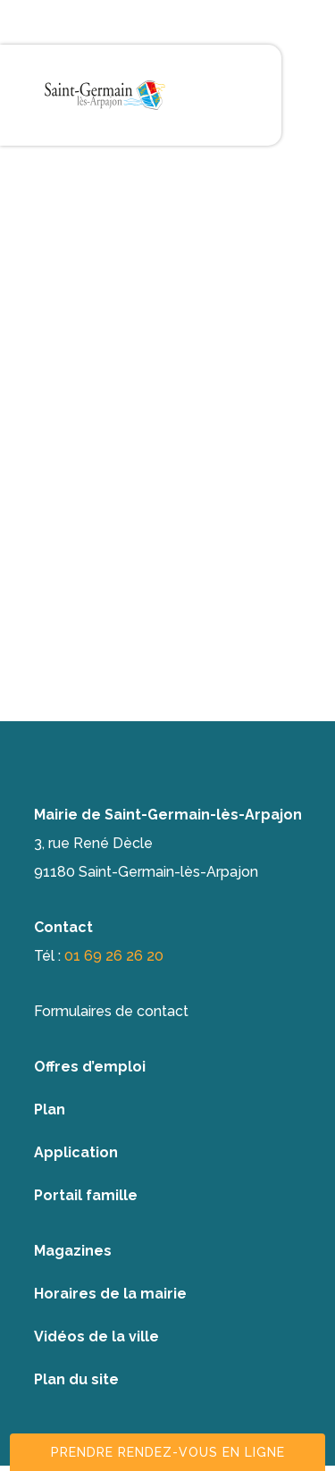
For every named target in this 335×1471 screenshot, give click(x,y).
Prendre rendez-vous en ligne (168, 1452)
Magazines (73, 1250)
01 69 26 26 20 (113, 955)
